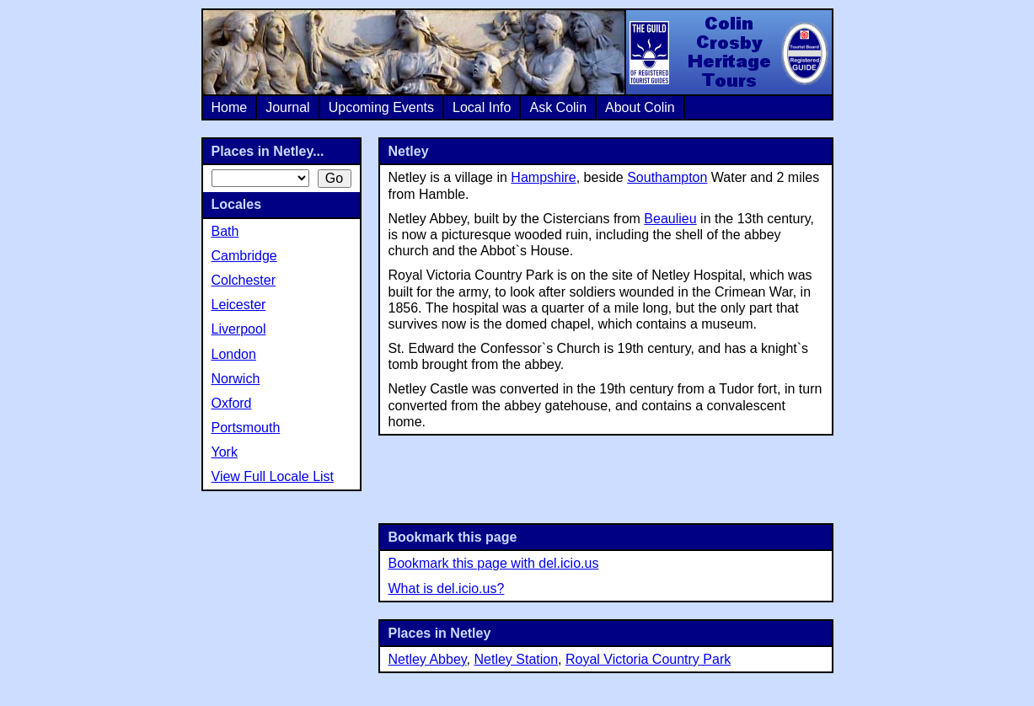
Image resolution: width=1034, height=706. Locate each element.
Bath (225, 231)
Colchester (244, 280)
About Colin (640, 107)
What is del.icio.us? (446, 588)
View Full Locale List (273, 476)
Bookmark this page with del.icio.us (493, 563)
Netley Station (516, 659)
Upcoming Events (381, 107)
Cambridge (244, 256)
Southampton (667, 177)
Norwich (236, 379)
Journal (287, 107)
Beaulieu (670, 218)
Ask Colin (558, 107)
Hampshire (543, 177)
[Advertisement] (606, 477)
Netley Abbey (427, 659)
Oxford (232, 403)
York (225, 452)
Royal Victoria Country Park (648, 659)
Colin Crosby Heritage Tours (728, 52)
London (234, 354)
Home (230, 107)
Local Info (482, 107)
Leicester (239, 304)
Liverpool (239, 329)
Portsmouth (246, 427)
